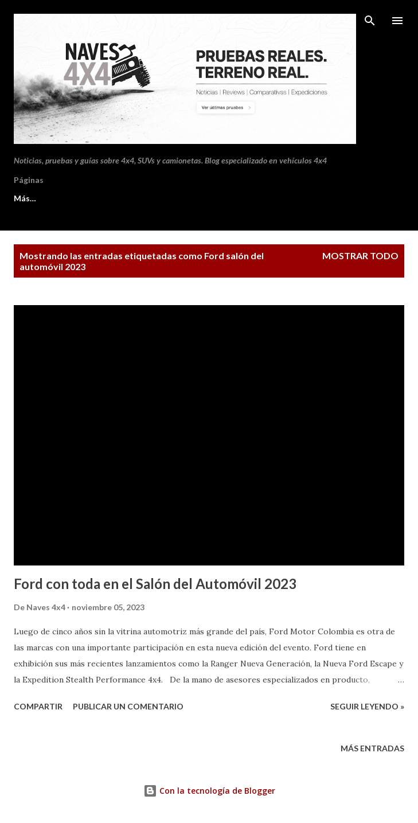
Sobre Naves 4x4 (45, 198)
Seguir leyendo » (367, 706)
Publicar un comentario (128, 706)
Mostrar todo (360, 255)
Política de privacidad (215, 198)
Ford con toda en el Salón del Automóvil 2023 (155, 583)
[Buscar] (370, 21)
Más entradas (372, 748)
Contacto (125, 198)
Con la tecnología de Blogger (209, 790)
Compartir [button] (38, 706)
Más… (298, 198)
